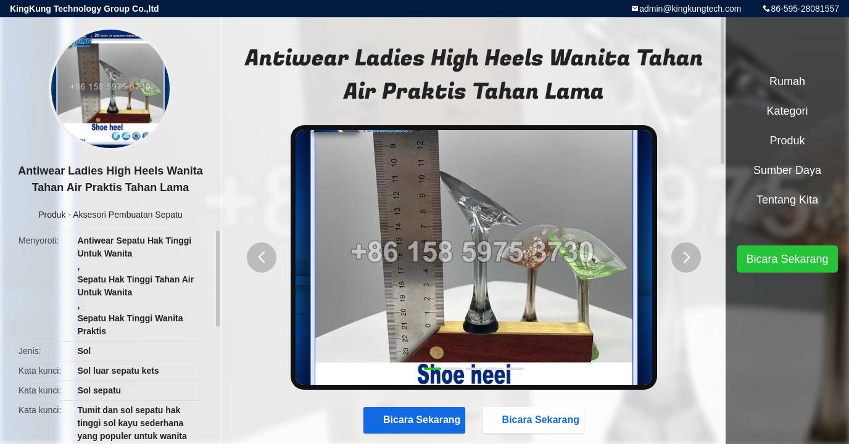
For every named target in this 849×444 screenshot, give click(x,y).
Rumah (787, 81)
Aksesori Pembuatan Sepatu (127, 215)
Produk (51, 215)
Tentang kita (787, 200)
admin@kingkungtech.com (690, 9)
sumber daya (787, 170)
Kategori (787, 111)
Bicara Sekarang (415, 419)
